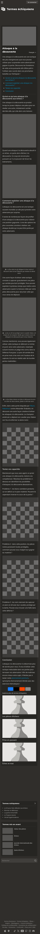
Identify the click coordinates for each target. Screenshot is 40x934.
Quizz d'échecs (19, 850)
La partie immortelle (10, 813)
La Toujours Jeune (10, 815)
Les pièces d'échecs (10, 716)
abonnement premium (20, 678)
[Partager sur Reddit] (22, 689)
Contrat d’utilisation (26, 923)
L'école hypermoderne (11, 817)
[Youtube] (22, 931)
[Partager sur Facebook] (10, 689)
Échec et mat (8, 763)
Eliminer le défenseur (11, 810)
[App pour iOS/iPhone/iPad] (5, 931)
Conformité (20, 927)
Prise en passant (9, 740)
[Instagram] (30, 931)
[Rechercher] (19, 861)
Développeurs (15, 923)
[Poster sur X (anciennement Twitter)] (16, 689)
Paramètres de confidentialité (27, 925)
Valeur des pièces (20, 829)
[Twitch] (26, 931)
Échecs (16, 836)
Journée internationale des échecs (23, 844)
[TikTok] (15, 931)
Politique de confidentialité (9, 925)
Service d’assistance (10, 921)
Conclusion (9, 91)
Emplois (7, 923)
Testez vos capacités (12, 88)
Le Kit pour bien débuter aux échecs (16, 808)
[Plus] (28, 689)
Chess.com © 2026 (30, 927)
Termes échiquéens (22, 921)
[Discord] (33, 931)
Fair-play (4, 927)
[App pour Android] (8, 931)
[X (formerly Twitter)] (18, 931)
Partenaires (12, 927)
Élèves (31, 921)
